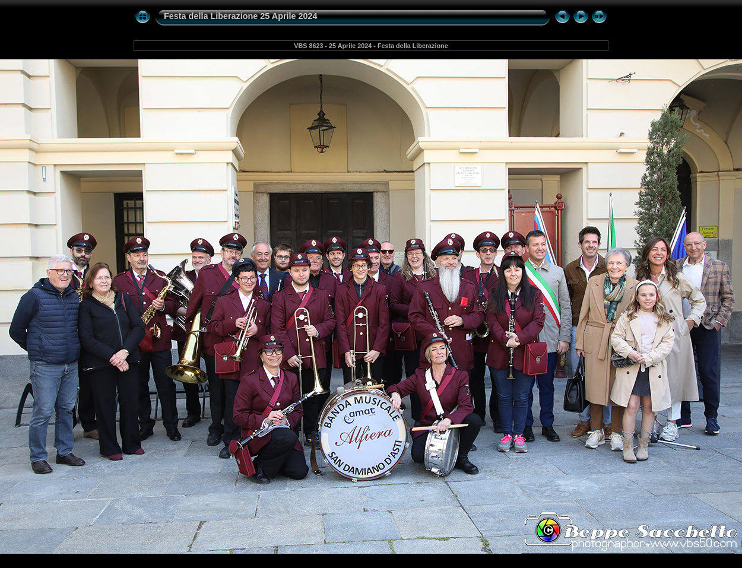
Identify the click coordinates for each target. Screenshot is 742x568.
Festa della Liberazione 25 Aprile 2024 (241, 16)
